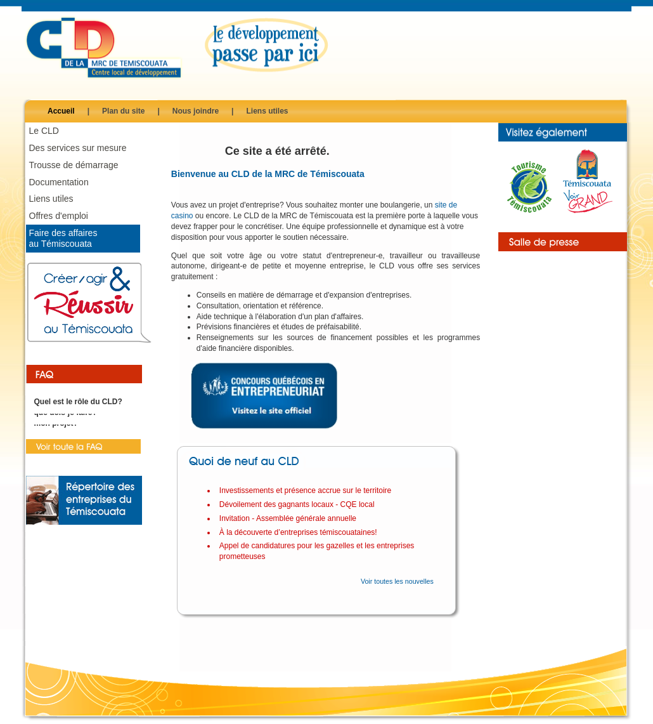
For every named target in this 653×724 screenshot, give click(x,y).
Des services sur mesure (78, 148)
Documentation (59, 182)
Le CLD (44, 131)
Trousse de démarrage (74, 165)
